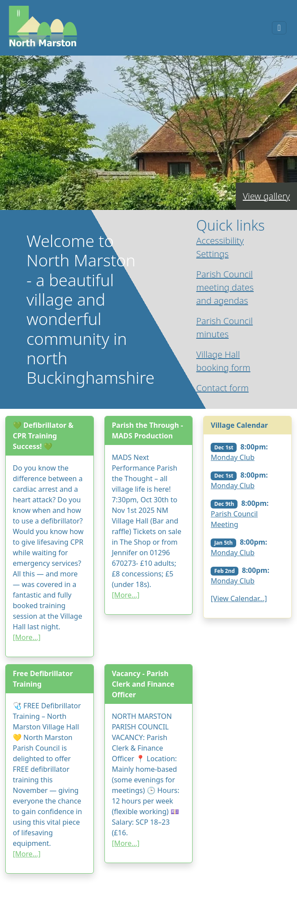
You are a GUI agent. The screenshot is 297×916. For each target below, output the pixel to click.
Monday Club (232, 457)
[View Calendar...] (239, 598)
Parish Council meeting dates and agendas (224, 287)
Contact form (222, 388)
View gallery (266, 196)
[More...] (27, 637)
